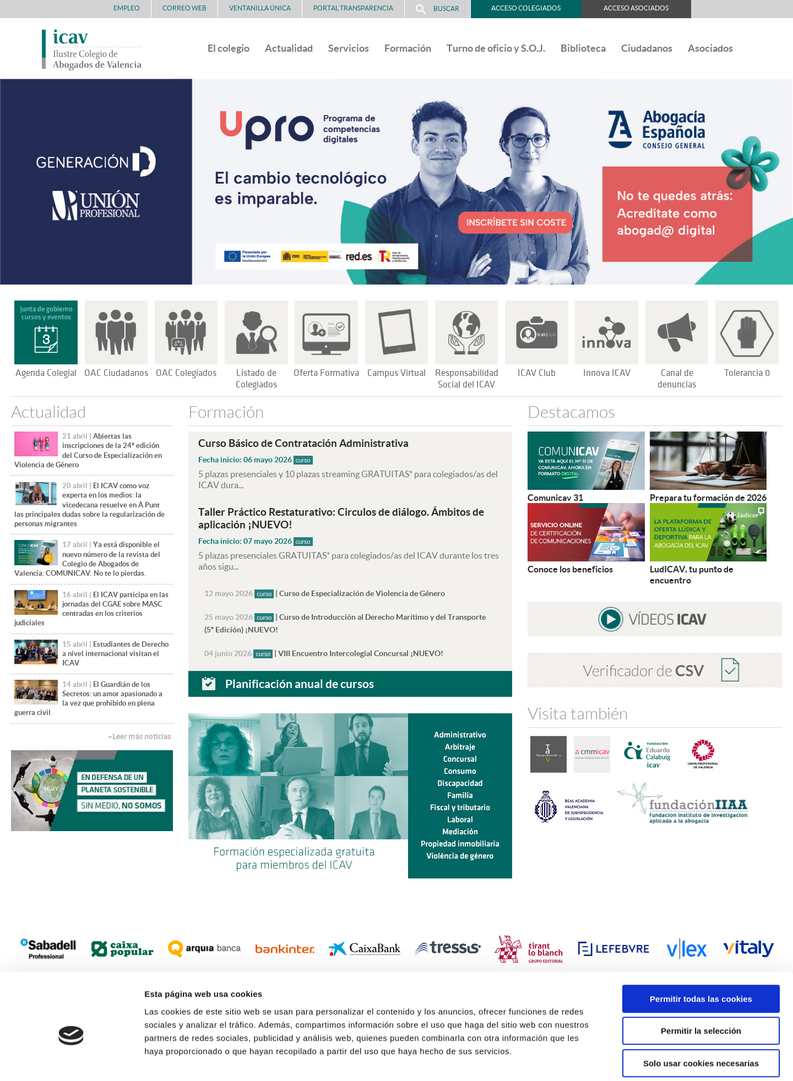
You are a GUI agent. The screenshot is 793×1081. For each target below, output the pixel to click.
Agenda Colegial (46, 373)
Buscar (437, 9)
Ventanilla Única (260, 8)
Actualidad (289, 48)
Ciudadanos (646, 48)
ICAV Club (537, 373)
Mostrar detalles (592, 1059)
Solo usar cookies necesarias (701, 1011)
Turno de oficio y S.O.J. (496, 48)
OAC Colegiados (186, 373)
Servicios (348, 48)
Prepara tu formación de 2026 (708, 498)
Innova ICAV (607, 373)
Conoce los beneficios (570, 569)
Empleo (126, 8)
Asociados (710, 48)
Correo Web (184, 8)
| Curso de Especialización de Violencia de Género (324, 592)
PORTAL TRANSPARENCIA (353, 8)
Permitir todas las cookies (701, 946)
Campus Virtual (396, 373)
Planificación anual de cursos (299, 680)
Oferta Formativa (326, 373)
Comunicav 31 (555, 498)
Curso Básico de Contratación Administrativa (303, 443)
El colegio (228, 48)
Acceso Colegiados (526, 8)
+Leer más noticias (139, 736)
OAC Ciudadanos (116, 373)
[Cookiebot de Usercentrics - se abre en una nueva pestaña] (71, 1059)
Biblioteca (583, 48)
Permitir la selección (701, 979)
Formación (407, 48)
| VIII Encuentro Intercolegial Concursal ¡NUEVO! (323, 650)
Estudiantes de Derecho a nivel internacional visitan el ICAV (115, 654)
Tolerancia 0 (747, 373)
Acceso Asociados (636, 8)
